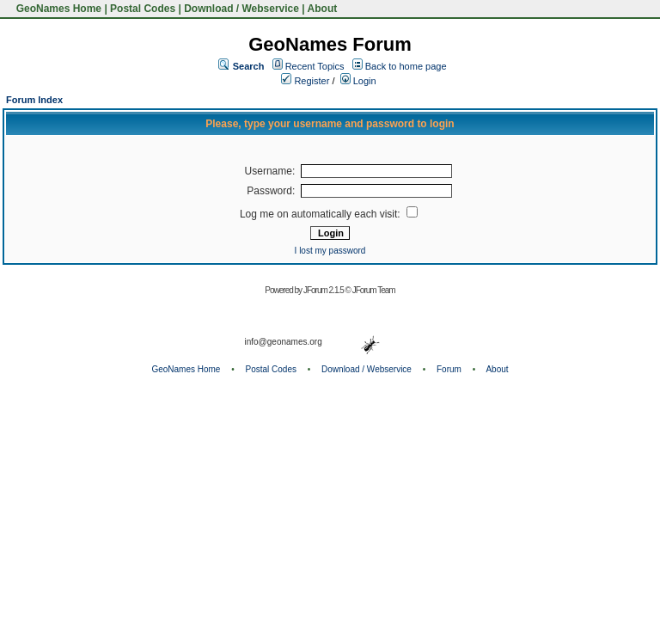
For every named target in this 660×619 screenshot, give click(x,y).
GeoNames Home (57, 9)
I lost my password (330, 250)
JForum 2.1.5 (324, 290)
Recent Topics (315, 66)
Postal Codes (142, 9)
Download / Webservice (241, 9)
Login (358, 81)
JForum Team (373, 290)
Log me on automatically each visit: (329, 214)
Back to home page (406, 66)
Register (305, 81)
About (323, 9)
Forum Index (34, 100)
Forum (449, 369)
